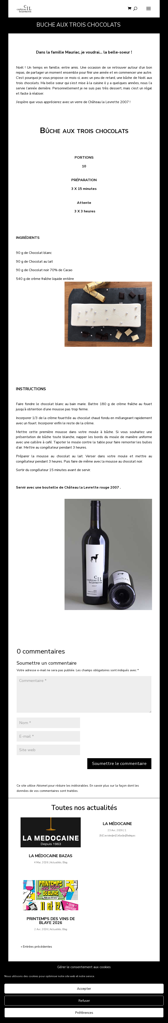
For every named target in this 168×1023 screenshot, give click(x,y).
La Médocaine (117, 823)
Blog (65, 862)
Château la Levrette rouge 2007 (91, 487)
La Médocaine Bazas (50, 855)
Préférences (84, 1013)
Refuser (84, 1001)
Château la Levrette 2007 (108, 102)
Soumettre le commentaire (119, 763)
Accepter (84, 989)
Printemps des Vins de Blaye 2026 (51, 920)
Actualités (55, 862)
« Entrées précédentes (36, 947)
